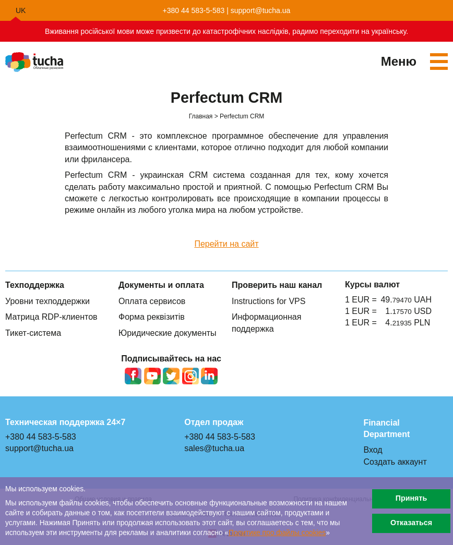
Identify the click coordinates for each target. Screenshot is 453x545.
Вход (372, 449)
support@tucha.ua (261, 10)
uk (21, 10)
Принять (411, 498)
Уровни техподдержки (47, 301)
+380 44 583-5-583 (194, 10)
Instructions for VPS (268, 301)
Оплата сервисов (151, 301)
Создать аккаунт (394, 461)
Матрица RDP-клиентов (51, 316)
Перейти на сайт (226, 243)
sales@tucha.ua (214, 448)
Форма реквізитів (151, 316)
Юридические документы (167, 333)
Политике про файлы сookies (277, 533)
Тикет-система (33, 333)
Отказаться (411, 522)
